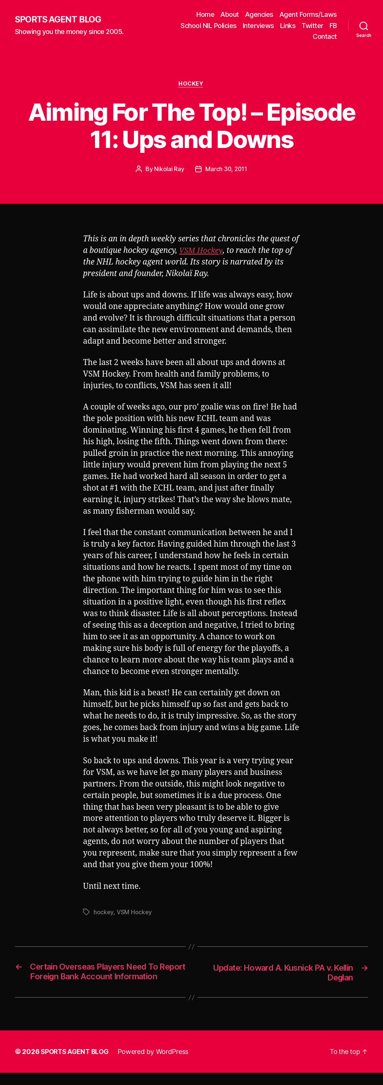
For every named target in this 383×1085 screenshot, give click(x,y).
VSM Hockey (201, 251)
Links (288, 26)
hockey (103, 912)
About (229, 14)
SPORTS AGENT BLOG (60, 19)
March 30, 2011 (226, 169)
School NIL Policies (209, 26)
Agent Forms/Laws (308, 14)
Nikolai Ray (169, 169)
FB (333, 26)
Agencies (259, 14)
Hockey (191, 84)
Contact (325, 36)
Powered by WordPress (156, 1064)
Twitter (312, 26)
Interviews (258, 26)
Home (205, 14)
